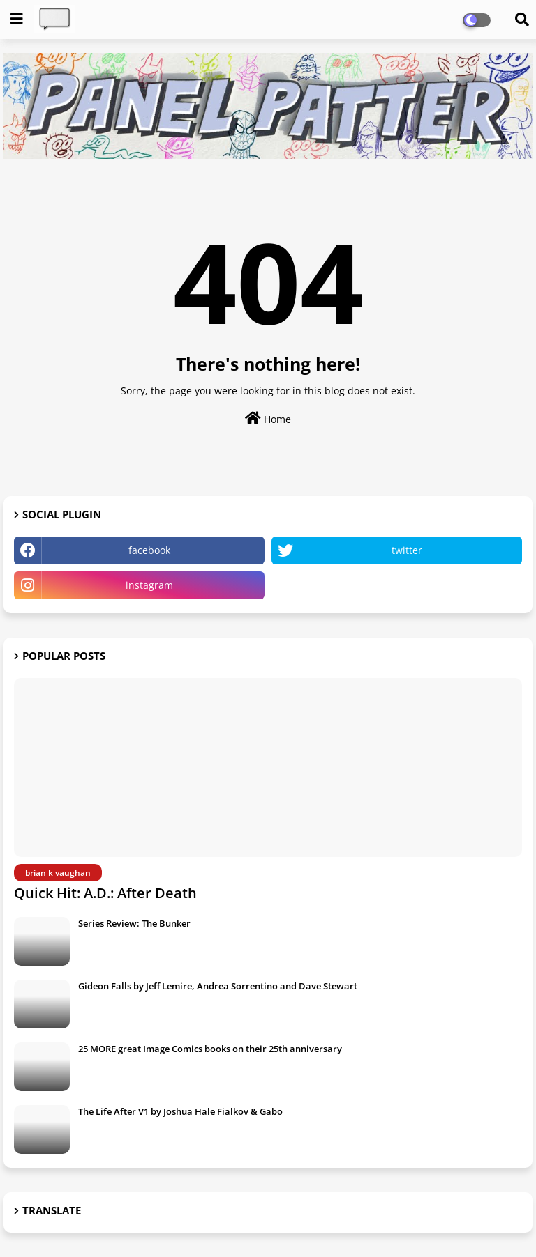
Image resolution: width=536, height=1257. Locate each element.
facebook (149, 550)
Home (268, 418)
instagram (149, 585)
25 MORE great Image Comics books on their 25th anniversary (210, 1048)
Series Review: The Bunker (134, 923)
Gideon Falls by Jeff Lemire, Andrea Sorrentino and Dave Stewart (217, 986)
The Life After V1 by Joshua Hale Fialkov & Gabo (180, 1111)
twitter (407, 550)
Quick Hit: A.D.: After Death (105, 893)
